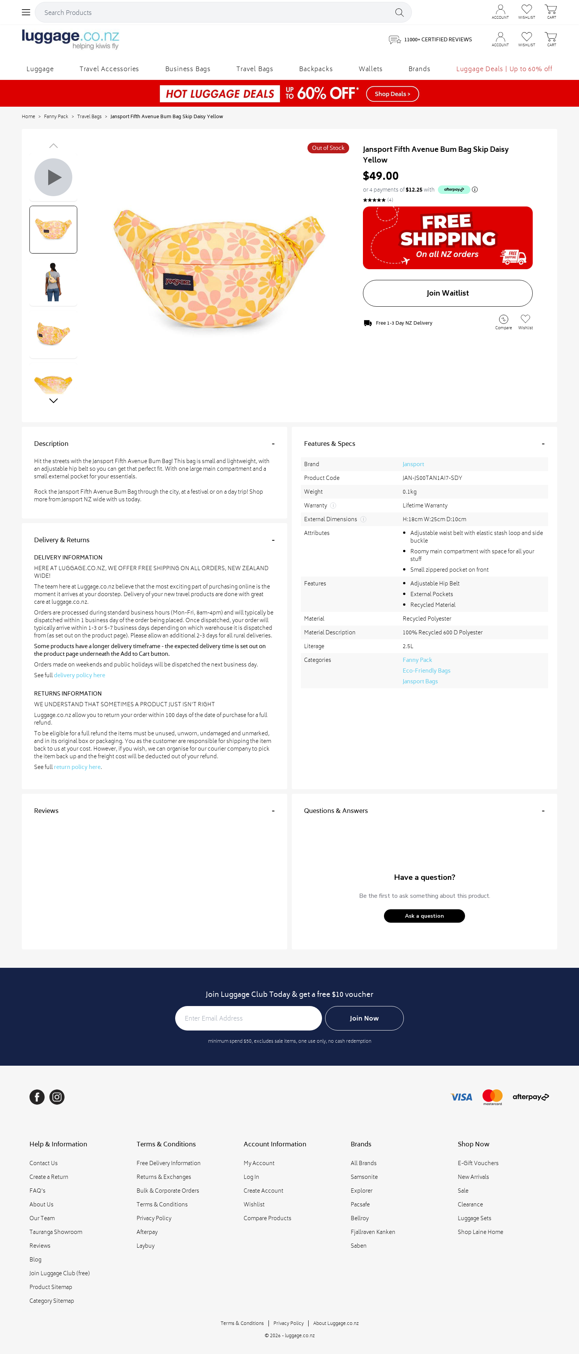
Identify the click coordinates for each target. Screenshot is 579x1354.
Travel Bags (254, 69)
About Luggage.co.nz (336, 1323)
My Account (259, 1163)
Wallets (371, 69)
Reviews (39, 1245)
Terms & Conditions (162, 1204)
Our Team (42, 1218)
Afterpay (147, 1232)
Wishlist (254, 1204)
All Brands (364, 1163)
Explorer (361, 1190)
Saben (359, 1245)
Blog (35, 1259)
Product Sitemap (50, 1287)
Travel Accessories (109, 69)
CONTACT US (455, 7)
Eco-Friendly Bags (427, 670)
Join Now (364, 1018)
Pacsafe (360, 1204)
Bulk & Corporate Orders (168, 1190)
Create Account (263, 1190)
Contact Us (43, 1163)
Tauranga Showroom (55, 1232)
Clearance (470, 1204)
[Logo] (71, 40)
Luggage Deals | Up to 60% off (504, 69)
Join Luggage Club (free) (59, 1273)
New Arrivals (473, 1177)
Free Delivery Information (169, 1163)
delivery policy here (79, 675)
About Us (41, 1204)
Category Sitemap (51, 1300)
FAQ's (37, 1190)
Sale (463, 1190)
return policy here (77, 767)
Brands (419, 69)
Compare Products (267, 1218)
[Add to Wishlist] (525, 323)
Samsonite (364, 1177)
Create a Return (48, 1177)
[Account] (500, 40)
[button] (424, 916)
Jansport (413, 464)
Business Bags (188, 69)
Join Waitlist (448, 293)
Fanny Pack (56, 116)
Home (28, 116)
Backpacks (316, 69)
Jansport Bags (420, 681)
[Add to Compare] (503, 323)
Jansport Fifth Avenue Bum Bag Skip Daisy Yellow (167, 116)
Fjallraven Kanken (373, 1232)
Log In (251, 1177)
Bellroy (360, 1218)
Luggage (40, 69)
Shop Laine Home (480, 1232)
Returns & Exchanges (164, 1177)
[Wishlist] (526, 40)
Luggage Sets (474, 1218)
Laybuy (146, 1245)
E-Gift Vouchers (478, 1163)
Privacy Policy (154, 1218)
